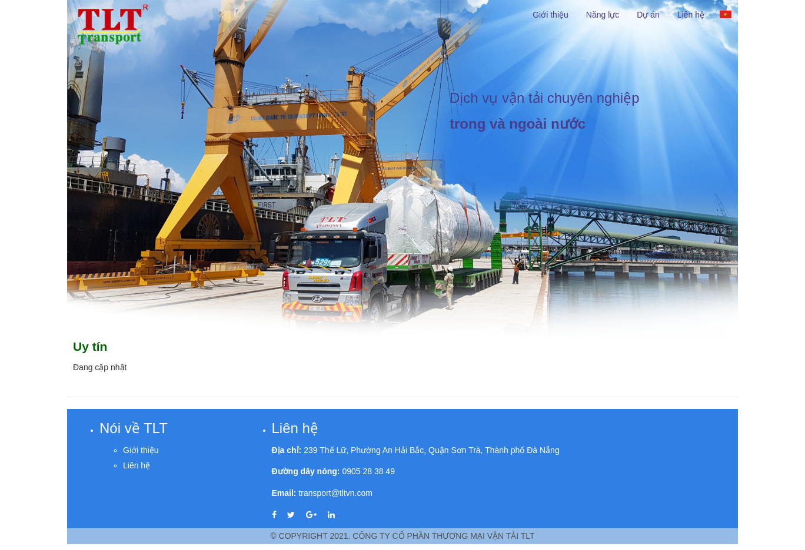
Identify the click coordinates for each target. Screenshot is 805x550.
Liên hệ (690, 14)
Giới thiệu (550, 14)
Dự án (648, 14)
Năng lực (602, 14)
